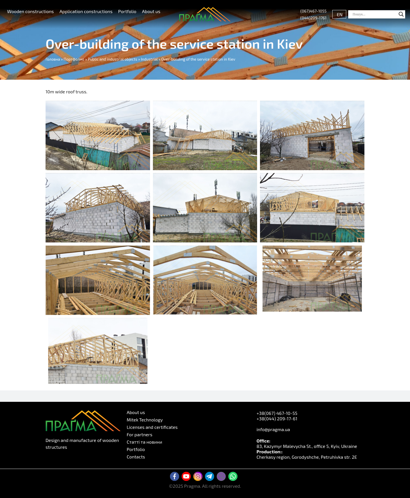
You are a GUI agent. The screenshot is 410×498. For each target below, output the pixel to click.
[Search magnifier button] (401, 14)
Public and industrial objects (113, 59)
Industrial (149, 59)
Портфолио (74, 59)
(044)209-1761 (313, 17)
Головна (53, 59)
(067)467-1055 (313, 11)
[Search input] (374, 14)
